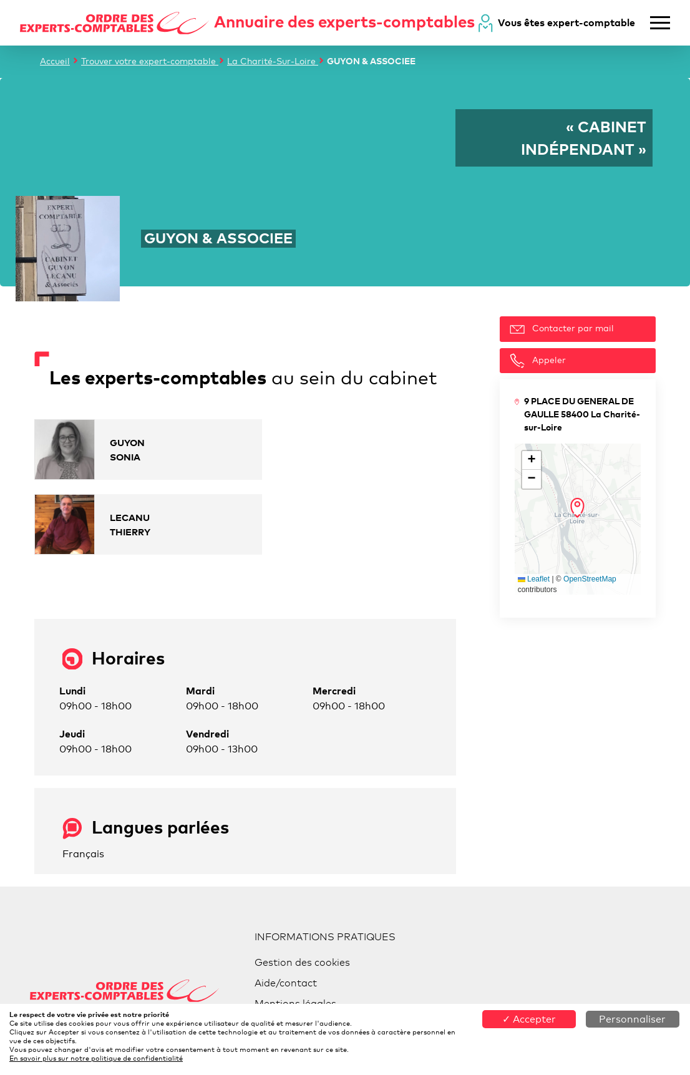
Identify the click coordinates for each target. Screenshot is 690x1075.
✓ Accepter (529, 1019)
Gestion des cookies (302, 962)
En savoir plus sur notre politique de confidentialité (96, 1058)
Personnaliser (632, 1019)
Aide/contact (286, 983)
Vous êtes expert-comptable (566, 22)
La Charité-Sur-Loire (272, 61)
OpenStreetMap (589, 579)
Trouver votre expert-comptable (149, 61)
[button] (577, 508)
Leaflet (534, 579)
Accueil (55, 61)
